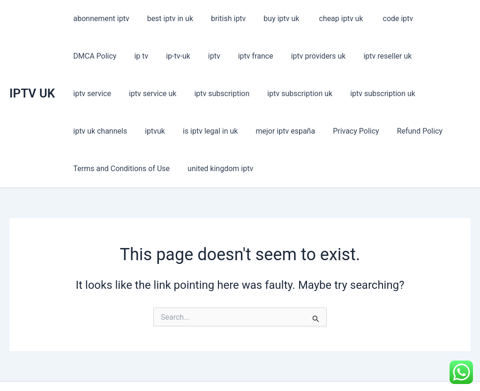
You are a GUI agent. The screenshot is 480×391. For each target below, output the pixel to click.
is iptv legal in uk (434, 93)
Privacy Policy (169, 131)
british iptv (221, 18)
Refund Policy (230, 131)
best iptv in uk (166, 18)
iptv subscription (99, 93)
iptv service (369, 56)
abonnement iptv (100, 18)
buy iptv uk (272, 18)
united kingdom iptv (412, 131)
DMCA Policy (434, 18)
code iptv (383, 18)
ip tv (79, 56)
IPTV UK (32, 75)
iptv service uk (427, 56)
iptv (146, 56)
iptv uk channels (329, 93)
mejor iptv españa (101, 131)
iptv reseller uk (311, 56)
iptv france (184, 56)
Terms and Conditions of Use (316, 131)
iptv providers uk (244, 56)
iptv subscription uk (174, 93)
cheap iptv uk (329, 18)
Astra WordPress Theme (307, 367)
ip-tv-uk (113, 56)
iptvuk (381, 93)
